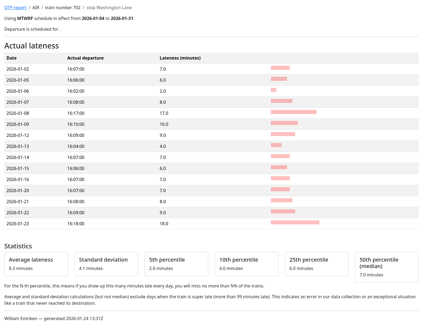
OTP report (15, 8)
